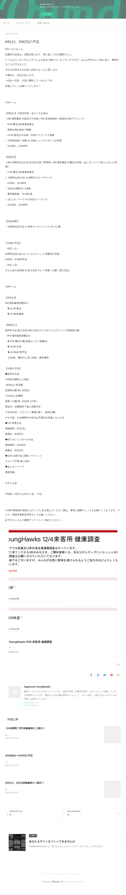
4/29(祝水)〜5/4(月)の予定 (19, 762)
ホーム (6, 23)
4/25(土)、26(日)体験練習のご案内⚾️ (24, 790)
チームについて (23, 23)
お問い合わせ (43, 23)
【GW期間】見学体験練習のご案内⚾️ (25, 735)
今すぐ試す (46, 14)
